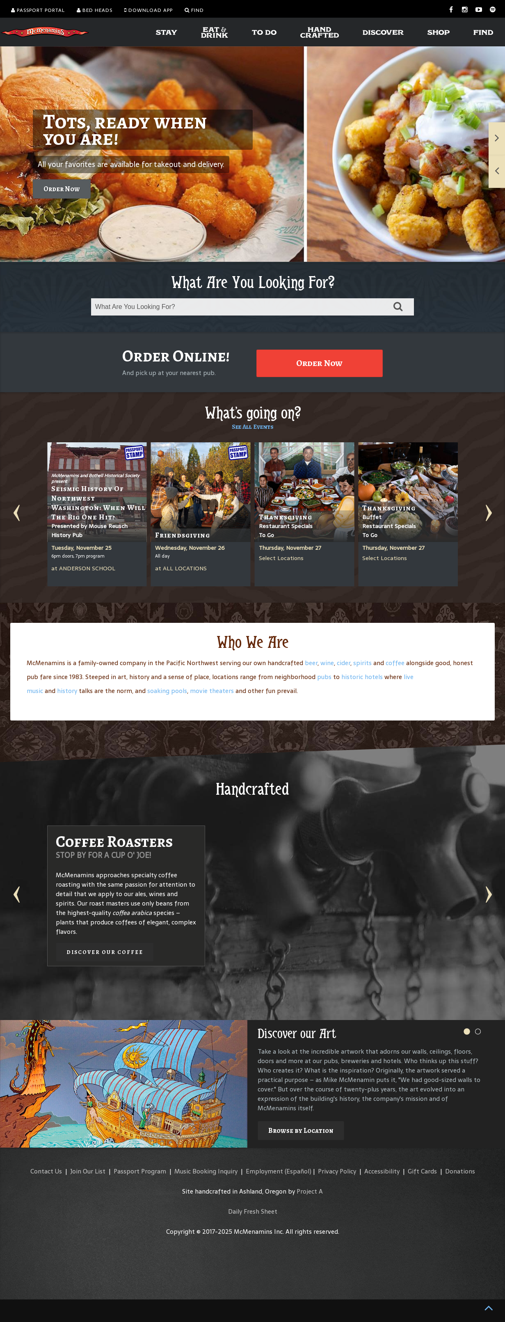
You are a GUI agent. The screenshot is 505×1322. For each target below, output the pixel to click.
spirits (362, 663)
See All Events (253, 427)
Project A (310, 1191)
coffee (395, 663)
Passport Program (140, 1171)
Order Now (61, 189)
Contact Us (46, 1171)
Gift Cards (422, 1171)
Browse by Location (301, 1130)
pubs (324, 677)
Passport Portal (38, 10)
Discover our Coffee (104, 952)
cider (343, 663)
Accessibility (382, 1171)
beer (311, 663)
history (67, 691)
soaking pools (167, 691)
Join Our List (87, 1171)
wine (327, 663)
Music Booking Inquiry (206, 1171)
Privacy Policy (337, 1171)
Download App (148, 10)
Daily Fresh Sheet (252, 1211)
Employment (264, 1171)
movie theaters (212, 691)
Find (194, 10)
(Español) (298, 1171)
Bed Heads (94, 10)
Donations (460, 1171)
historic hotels (362, 677)
